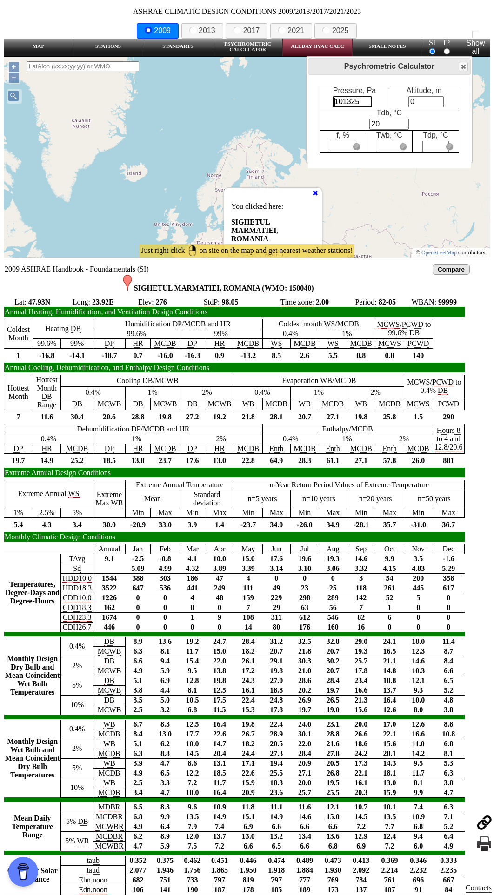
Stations (108, 46)
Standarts (178, 46)
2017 (247, 30)
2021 (291, 30)
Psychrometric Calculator (247, 46)
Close (463, 67)
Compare (451, 269)
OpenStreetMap (439, 252)
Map (38, 46)
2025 (335, 30)
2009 (158, 30)
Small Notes (387, 46)
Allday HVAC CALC (317, 46)
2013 (202, 30)
